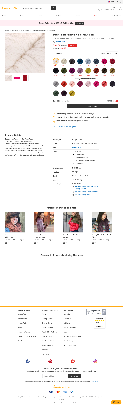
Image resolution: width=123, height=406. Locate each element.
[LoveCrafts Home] (61, 386)
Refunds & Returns (24, 332)
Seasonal (77, 16)
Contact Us (67, 319)
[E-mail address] (55, 376)
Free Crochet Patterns (49, 341)
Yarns (44, 314)
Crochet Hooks (47, 323)
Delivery (20, 327)
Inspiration (45, 350)
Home (4, 16)
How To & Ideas (116, 16)
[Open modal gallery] (25, 53)
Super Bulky (25, 30)
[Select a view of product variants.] (112, 54)
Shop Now (80, 23)
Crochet (39, 16)
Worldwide (59, 403)
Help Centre (22, 341)
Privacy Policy (22, 323)
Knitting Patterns (47, 327)
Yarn (21, 16)
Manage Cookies (70, 345)
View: (103, 53)
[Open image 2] (16, 78)
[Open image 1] (8, 78)
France (77, 403)
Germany (65, 403)
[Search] (53, 8)
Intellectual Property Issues (27, 336)
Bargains (15, 30)
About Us (67, 314)
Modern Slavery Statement (73, 336)
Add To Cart (92, 106)
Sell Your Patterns (70, 327)
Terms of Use (22, 314)
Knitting (58, 16)
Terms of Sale (22, 319)
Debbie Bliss (60, 41)
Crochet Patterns (48, 336)
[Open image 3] (25, 78)
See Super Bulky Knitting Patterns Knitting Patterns (86, 187)
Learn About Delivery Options (66, 127)
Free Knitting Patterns (49, 332)
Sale (95, 16)
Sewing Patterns (47, 345)
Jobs (65, 332)
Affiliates (67, 323)
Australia (72, 403)
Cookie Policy (68, 341)
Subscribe (74, 376)
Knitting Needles (47, 319)
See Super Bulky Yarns (82, 195)
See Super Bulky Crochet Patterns (86, 191)
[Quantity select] (59, 106)
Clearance (45, 354)
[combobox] (36, 8)
